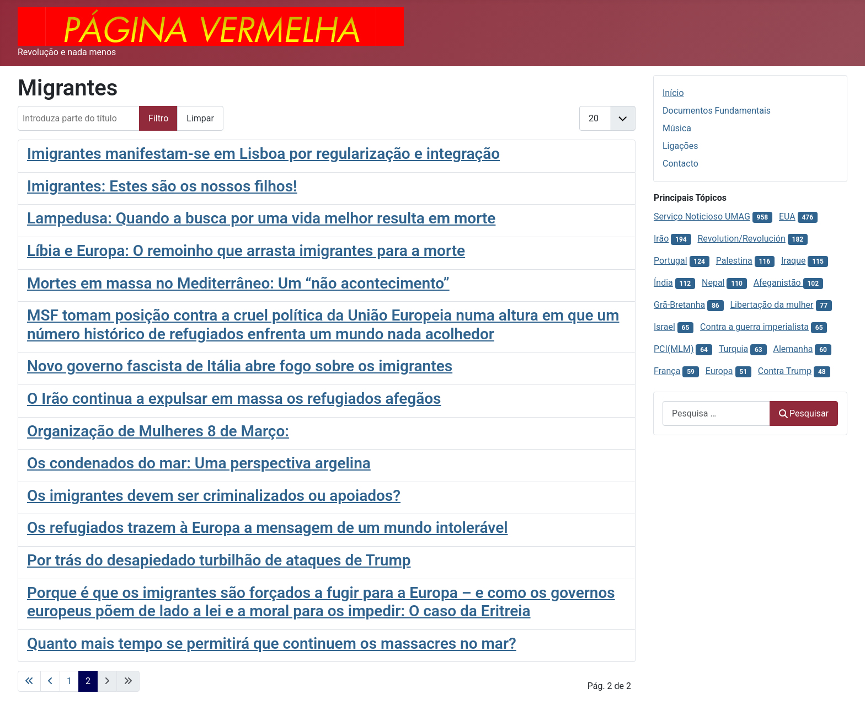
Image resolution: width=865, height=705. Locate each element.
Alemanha (793, 349)
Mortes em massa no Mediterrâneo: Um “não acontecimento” (238, 283)
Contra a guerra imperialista (754, 327)
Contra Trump (784, 371)
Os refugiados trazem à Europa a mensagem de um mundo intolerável (267, 528)
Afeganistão (778, 282)
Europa (719, 371)
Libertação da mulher (771, 305)
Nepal (713, 282)
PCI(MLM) (673, 349)
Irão (661, 238)
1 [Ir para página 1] (69, 681)
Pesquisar (804, 413)
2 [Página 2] (88, 681)
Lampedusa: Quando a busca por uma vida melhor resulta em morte (261, 218)
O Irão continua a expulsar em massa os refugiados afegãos (234, 398)
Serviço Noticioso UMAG (702, 216)
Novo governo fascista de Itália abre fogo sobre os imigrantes (239, 366)
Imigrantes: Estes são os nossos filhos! (162, 186)
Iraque (793, 260)
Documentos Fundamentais (717, 110)
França (667, 371)
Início (673, 93)
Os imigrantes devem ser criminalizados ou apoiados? (214, 496)
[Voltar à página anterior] (50, 681)
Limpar (200, 118)
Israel (664, 327)
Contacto (680, 163)
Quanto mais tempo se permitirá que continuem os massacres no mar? (271, 643)
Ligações (680, 146)
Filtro (158, 118)
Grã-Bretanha (679, 305)
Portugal (670, 260)
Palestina (734, 260)
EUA (787, 216)
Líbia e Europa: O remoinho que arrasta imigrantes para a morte (246, 251)
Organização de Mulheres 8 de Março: (158, 431)
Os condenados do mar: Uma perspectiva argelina (199, 463)
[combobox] (716, 413)
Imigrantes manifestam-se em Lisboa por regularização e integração (263, 154)
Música (677, 128)
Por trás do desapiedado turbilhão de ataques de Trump (219, 560)
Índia (663, 282)
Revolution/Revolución (741, 238)
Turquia (733, 349)
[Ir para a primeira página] (29, 681)
